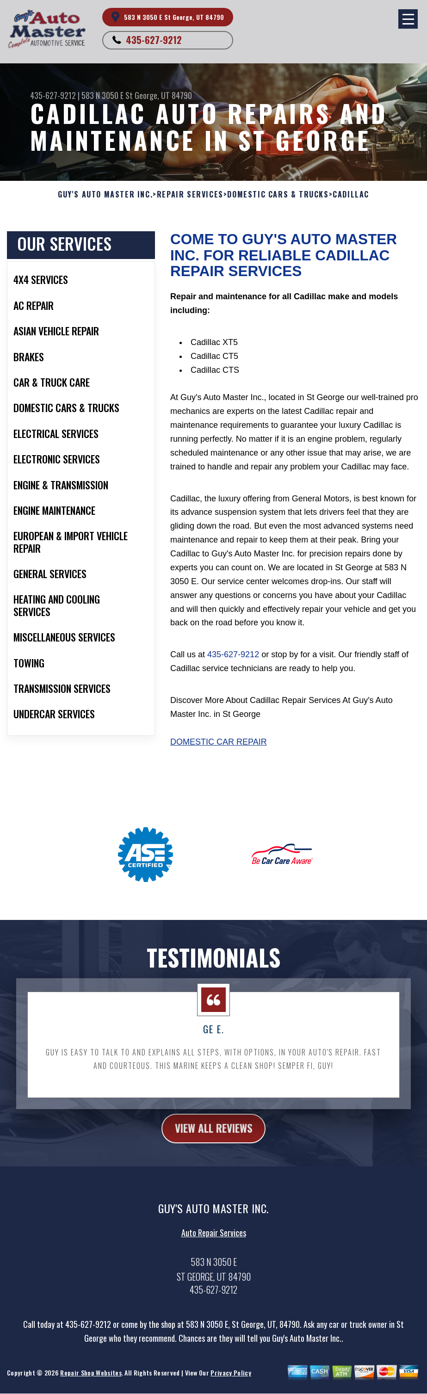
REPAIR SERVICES (190, 194)
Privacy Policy (230, 1378)
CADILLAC (351, 194)
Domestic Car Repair (218, 741)
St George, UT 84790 (158, 95)
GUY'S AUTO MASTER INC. (105, 194)
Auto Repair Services (213, 1238)
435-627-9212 (154, 40)
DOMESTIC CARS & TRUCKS (277, 194)
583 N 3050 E (102, 95)
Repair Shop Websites (90, 1378)
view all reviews (213, 1133)
